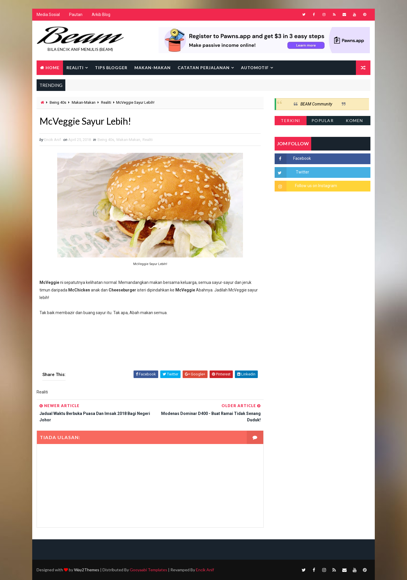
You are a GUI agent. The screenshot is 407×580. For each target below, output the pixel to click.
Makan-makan (152, 67)
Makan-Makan (84, 102)
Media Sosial (48, 14)
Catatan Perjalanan (204, 67)
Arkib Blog (101, 14)
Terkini (290, 120)
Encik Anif (205, 569)
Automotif (255, 67)
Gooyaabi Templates (148, 569)
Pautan (75, 14)
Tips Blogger (111, 67)
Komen (354, 120)
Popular (322, 120)
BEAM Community (316, 104)
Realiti (75, 67)
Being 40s (58, 102)
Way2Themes (86, 569)
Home (53, 67)
